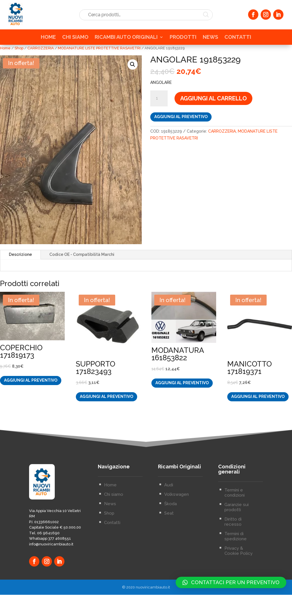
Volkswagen (176, 536)
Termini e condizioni (234, 535)
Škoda (170, 546)
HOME (48, 38)
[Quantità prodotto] (158, 99)
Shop (19, 48)
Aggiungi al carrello (213, 98)
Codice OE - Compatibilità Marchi (81, 254)
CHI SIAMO (75, 38)
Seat (169, 555)
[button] (132, 64)
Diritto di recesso (233, 564)
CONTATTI (237, 38)
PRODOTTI (183, 38)
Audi (168, 527)
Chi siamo (113, 536)
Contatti (112, 564)
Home (5, 48)
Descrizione (20, 254)
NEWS (210, 38)
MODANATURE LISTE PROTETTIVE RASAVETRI (99, 48)
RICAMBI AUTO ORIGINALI (126, 38)
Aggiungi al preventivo (181, 117)
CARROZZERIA (40, 48)
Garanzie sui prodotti (236, 549)
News (110, 546)
